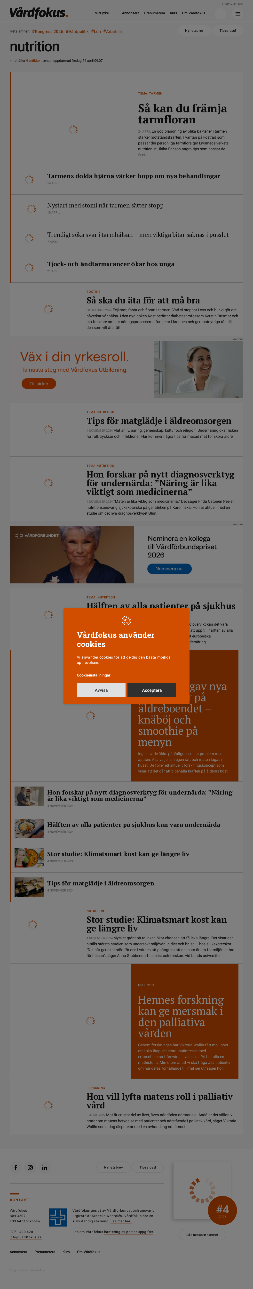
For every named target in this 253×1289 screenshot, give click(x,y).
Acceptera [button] (152, 690)
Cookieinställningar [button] (94, 675)
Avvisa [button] (101, 690)
